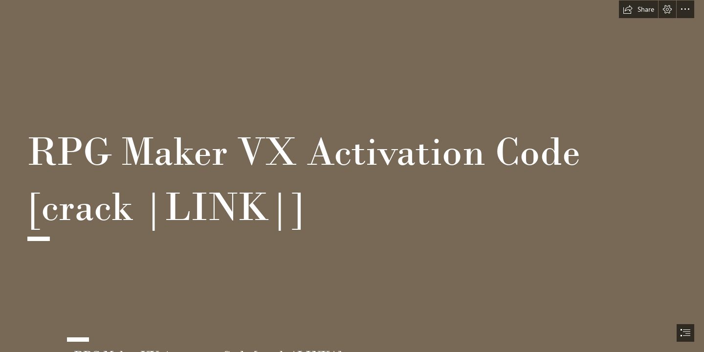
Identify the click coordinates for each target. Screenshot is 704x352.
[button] (638, 9)
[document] (352, 176)
